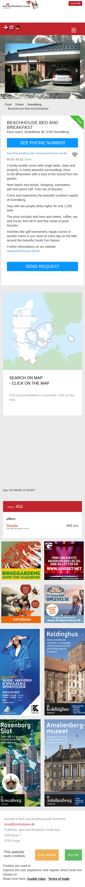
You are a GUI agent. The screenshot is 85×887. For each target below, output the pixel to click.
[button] (9, 68)
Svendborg (34, 104)
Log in (75, 3)
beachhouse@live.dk (20, 153)
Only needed (47, 855)
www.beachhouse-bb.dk (51, 153)
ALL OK (73, 855)
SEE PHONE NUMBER (42, 142)
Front (8, 104)
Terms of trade (59, 878)
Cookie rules (36, 878)
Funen (20, 104)
